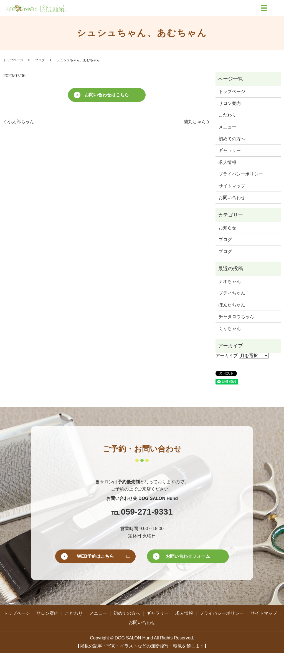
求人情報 (227, 162)
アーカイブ (226, 355)
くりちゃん (230, 328)
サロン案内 (230, 103)
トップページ (13, 60)
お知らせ (227, 227)
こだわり (227, 115)
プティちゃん (232, 293)
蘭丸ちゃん (195, 121)
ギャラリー (230, 150)
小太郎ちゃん (20, 121)
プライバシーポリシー (241, 174)
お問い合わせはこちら (107, 94)
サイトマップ (232, 186)
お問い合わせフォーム (188, 556)
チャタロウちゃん (236, 316)
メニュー (227, 127)
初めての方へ (232, 138)
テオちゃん (230, 281)
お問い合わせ (232, 197)
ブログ (40, 60)
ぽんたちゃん (232, 305)
